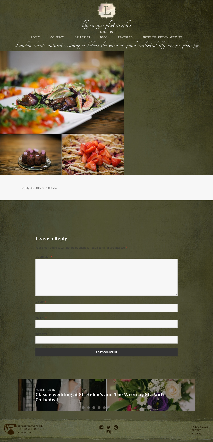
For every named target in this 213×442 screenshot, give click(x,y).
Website (41, 334)
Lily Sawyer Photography (106, 25)
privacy (196, 430)
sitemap (196, 433)
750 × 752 (51, 188)
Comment (43, 257)
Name (40, 302)
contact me (25, 432)
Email (41, 318)
